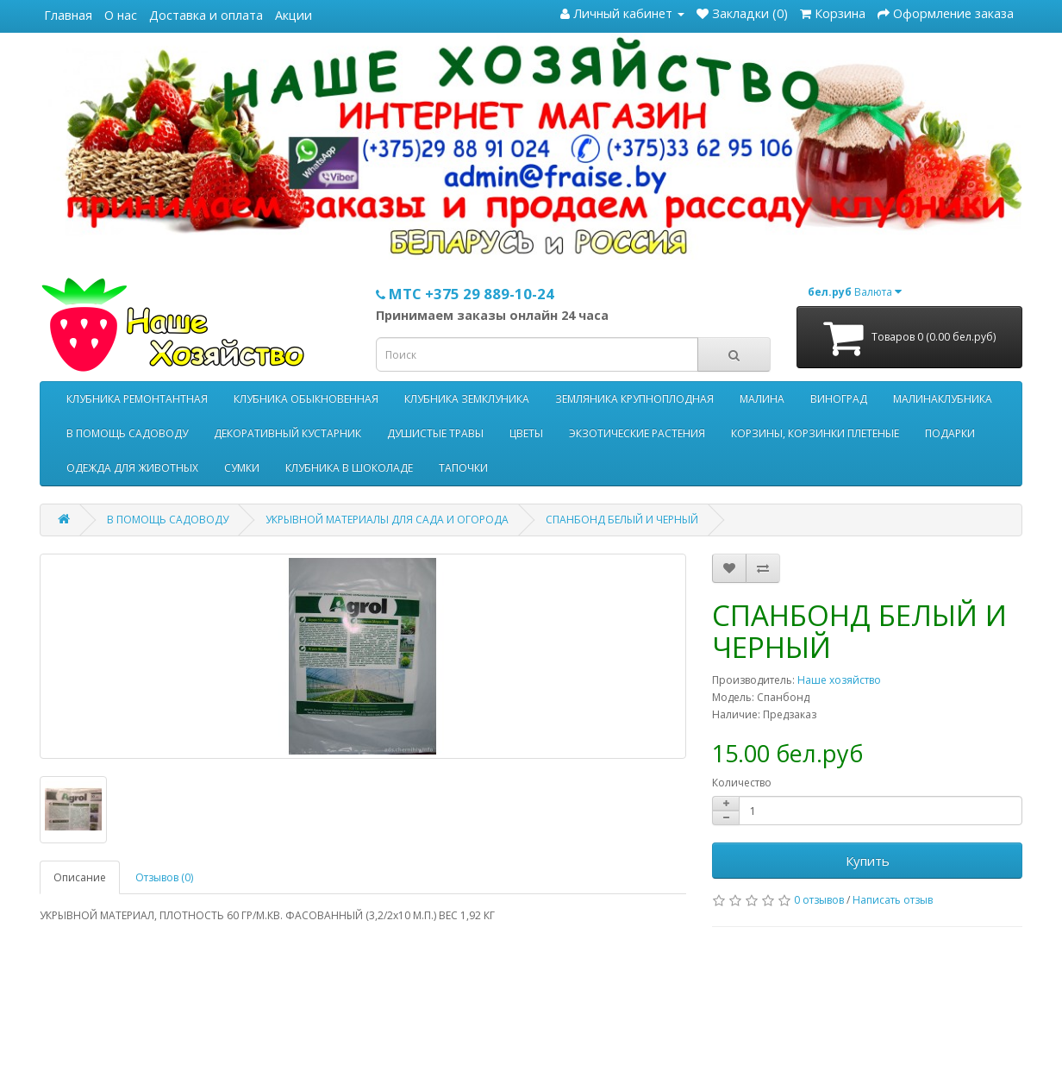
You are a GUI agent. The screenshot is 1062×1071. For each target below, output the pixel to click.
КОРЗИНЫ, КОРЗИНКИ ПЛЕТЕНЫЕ (815, 433)
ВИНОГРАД (838, 398)
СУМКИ (241, 467)
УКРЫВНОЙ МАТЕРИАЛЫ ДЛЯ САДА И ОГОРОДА (387, 519)
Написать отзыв (893, 899)
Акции (293, 15)
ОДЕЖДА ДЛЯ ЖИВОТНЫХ (132, 467)
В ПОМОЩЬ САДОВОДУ (127, 433)
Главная (68, 15)
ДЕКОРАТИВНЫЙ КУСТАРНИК (287, 433)
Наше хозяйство (839, 680)
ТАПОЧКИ (463, 467)
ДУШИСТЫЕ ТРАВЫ (435, 433)
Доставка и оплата (206, 15)
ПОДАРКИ (950, 433)
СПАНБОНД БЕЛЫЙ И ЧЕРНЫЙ (622, 519)
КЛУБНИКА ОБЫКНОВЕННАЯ (306, 398)
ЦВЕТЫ (526, 433)
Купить (868, 860)
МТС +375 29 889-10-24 (465, 294)
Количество (742, 782)
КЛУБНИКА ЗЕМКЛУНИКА (466, 398)
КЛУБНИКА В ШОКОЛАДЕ (349, 467)
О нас (120, 15)
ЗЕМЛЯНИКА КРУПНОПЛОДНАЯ (634, 398)
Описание (79, 877)
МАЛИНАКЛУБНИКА (942, 398)
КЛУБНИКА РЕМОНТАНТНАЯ (137, 398)
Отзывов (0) (164, 877)
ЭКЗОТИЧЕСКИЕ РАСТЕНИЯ (637, 433)
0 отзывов (819, 899)
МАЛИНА (762, 398)
